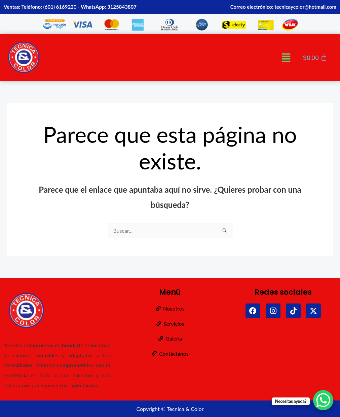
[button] (286, 57)
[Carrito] (315, 58)
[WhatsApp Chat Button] (323, 400)
